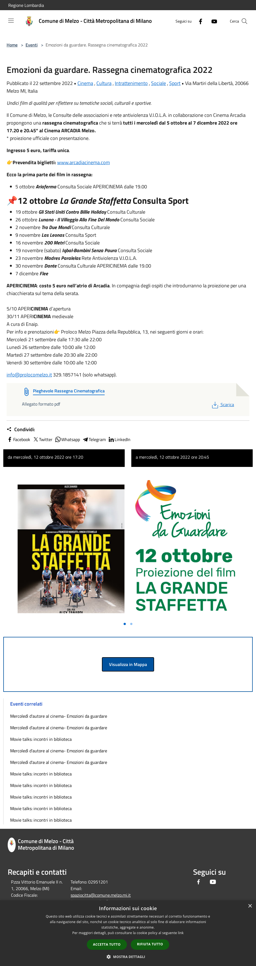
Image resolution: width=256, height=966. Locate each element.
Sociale (158, 83)
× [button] (250, 906)
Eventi (32, 45)
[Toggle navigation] (11, 20)
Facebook (18, 439)
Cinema (85, 83)
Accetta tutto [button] (107, 944)
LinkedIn (119, 439)
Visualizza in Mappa (128, 664)
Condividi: (21, 429)
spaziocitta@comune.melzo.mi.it (101, 895)
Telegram (94, 439)
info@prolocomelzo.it (29, 374)
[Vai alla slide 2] (131, 624)
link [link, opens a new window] (181, 933)
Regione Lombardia (26, 5)
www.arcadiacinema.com (83, 162)
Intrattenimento (131, 83)
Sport (174, 83)
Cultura (104, 83)
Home (12, 45)
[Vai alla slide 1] (125, 624)
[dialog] (128, 933)
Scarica (222, 404)
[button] (128, 956)
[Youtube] (212, 21)
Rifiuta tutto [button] (150, 944)
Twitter (42, 439)
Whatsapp (67, 439)
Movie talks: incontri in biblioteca (41, 739)
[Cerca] (244, 21)
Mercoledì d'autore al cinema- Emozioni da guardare (58, 716)
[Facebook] (198, 21)
